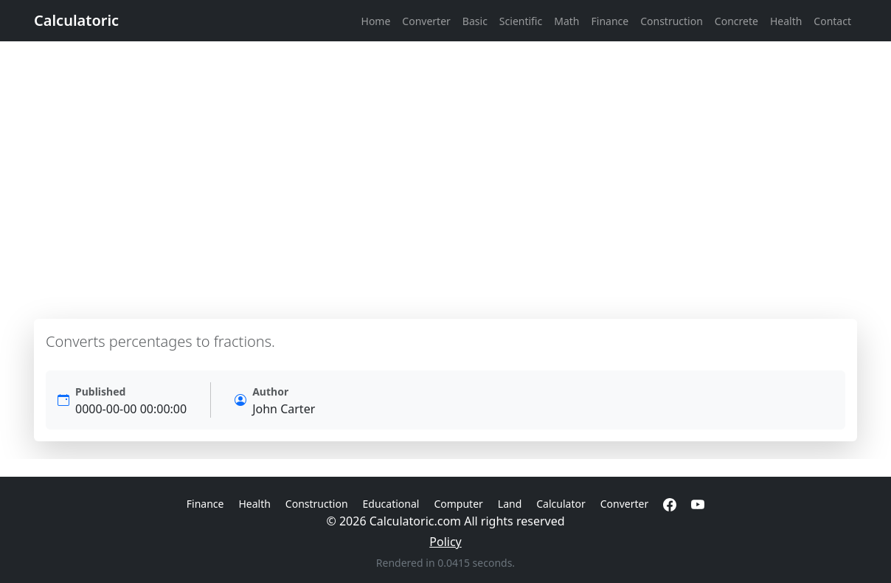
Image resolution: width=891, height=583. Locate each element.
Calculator (560, 504)
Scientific (520, 21)
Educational (391, 504)
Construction (671, 21)
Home (376, 21)
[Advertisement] (445, 180)
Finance (610, 21)
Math (566, 21)
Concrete (736, 21)
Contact (832, 21)
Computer (458, 504)
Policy (445, 542)
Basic (475, 21)
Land (509, 504)
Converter (426, 21)
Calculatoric (76, 20)
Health (786, 21)
